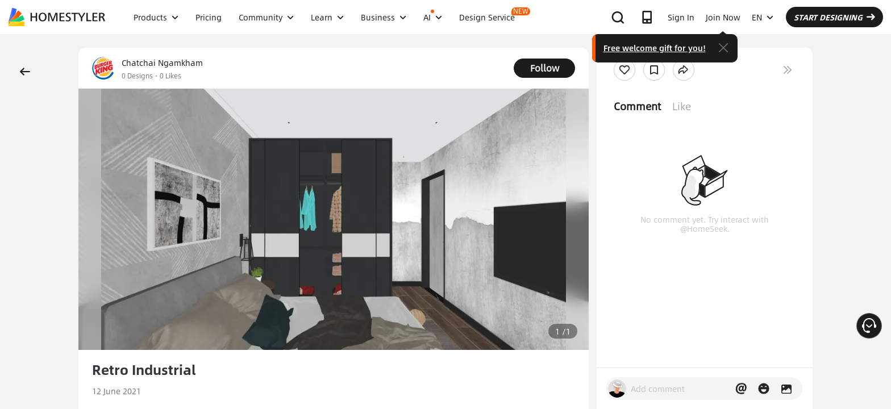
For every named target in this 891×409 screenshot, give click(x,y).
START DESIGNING (834, 17)
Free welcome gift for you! (654, 47)
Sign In (681, 17)
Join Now (723, 17)
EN (762, 17)
